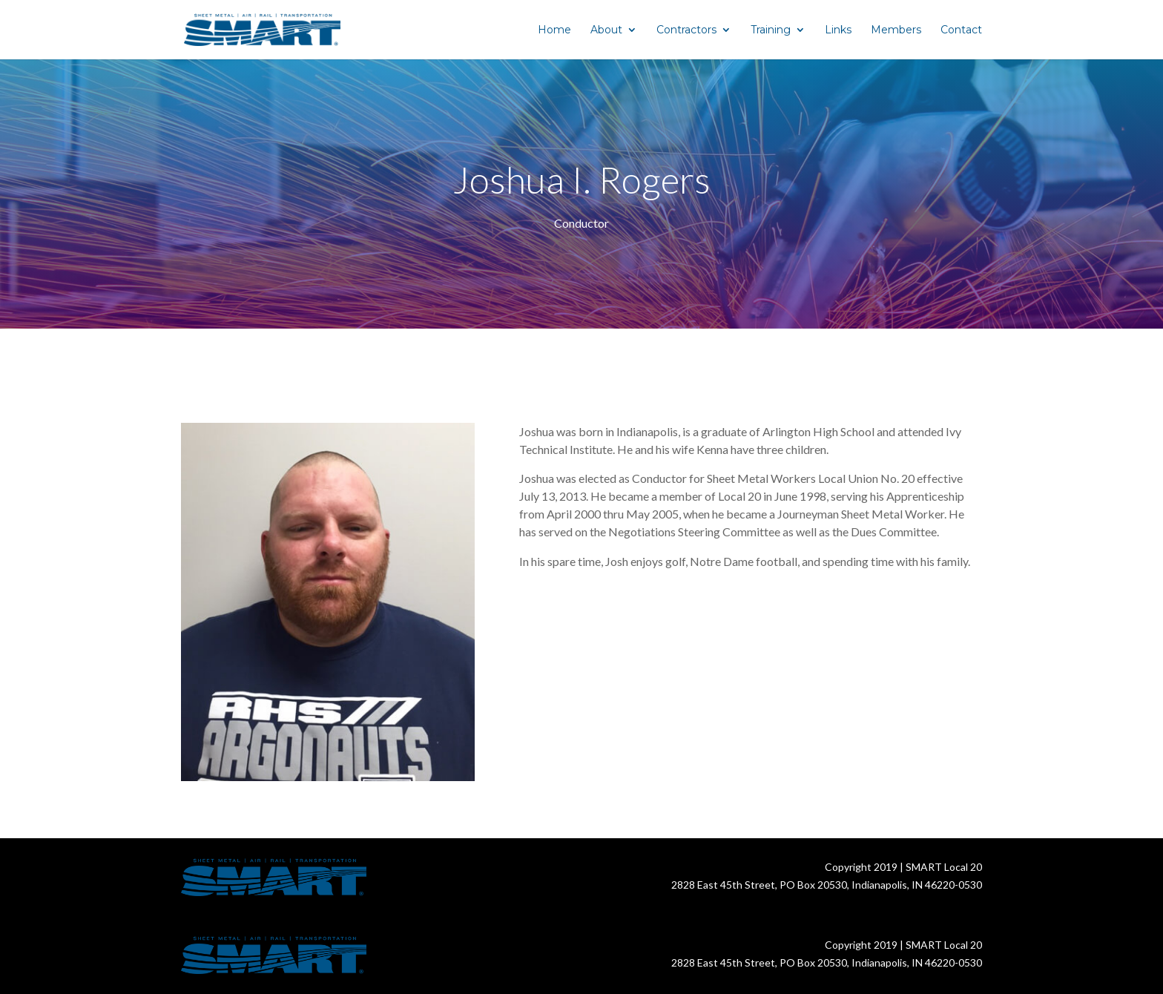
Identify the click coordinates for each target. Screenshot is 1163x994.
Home (554, 30)
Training (771, 30)
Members (896, 30)
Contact (961, 30)
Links (838, 30)
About (606, 30)
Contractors (686, 30)
